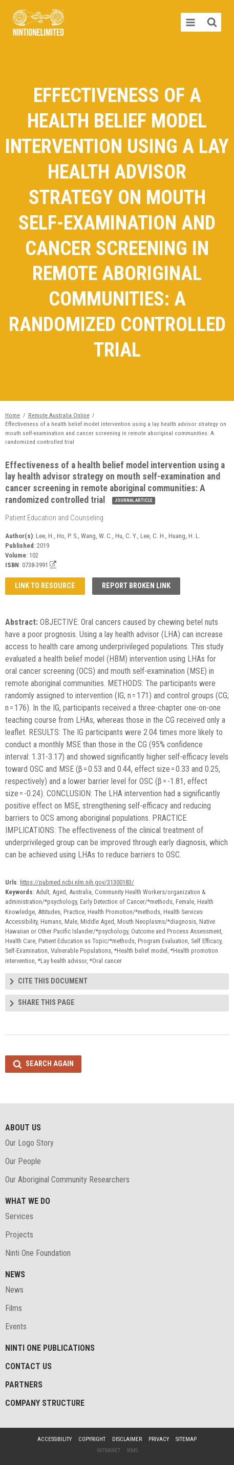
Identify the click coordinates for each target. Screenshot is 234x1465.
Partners (23, 1385)
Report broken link (136, 586)
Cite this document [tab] (53, 981)
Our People (23, 1161)
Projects (19, 1235)
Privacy (158, 1439)
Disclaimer (127, 1439)
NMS (132, 1450)
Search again (50, 1063)
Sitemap (186, 1439)
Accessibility (54, 1439)
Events (16, 1326)
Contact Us (28, 1366)
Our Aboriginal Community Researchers (67, 1179)
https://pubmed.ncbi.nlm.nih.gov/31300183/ (77, 882)
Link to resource (45, 586)
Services (19, 1216)
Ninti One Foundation (38, 1253)
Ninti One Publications (50, 1348)
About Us (23, 1127)
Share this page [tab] (46, 1002)
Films (13, 1308)
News (15, 1274)
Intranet (108, 1450)
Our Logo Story (29, 1143)
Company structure (44, 1403)
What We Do (27, 1201)
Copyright (91, 1439)
